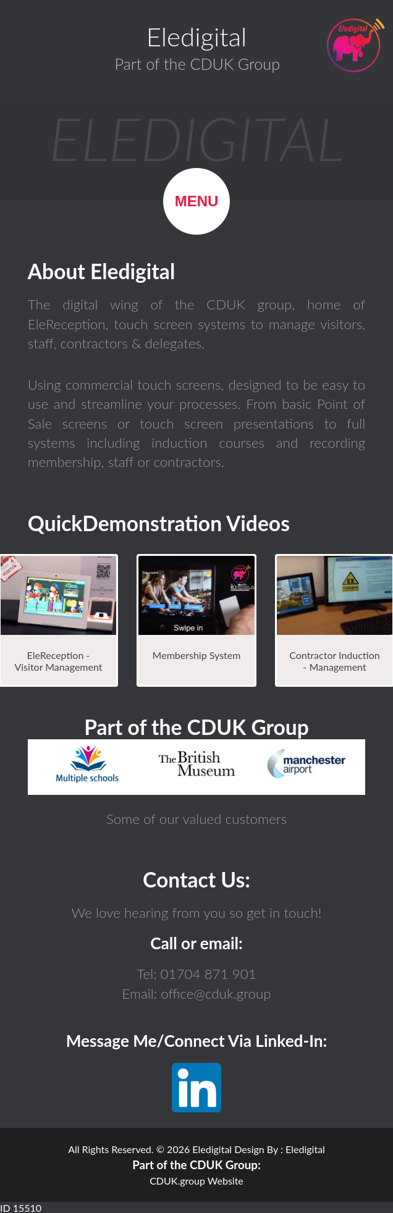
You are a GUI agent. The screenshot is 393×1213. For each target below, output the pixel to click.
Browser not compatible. (196, 767)
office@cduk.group (214, 993)
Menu (197, 201)
